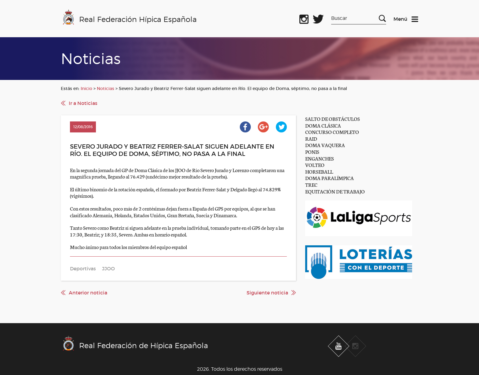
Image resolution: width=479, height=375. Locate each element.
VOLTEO (314, 164)
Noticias (105, 88)
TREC (311, 184)
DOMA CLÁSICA (323, 125)
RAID (311, 138)
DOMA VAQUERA (325, 144)
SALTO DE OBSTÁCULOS (332, 118)
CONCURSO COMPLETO (332, 131)
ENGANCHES (319, 158)
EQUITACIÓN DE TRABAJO (335, 191)
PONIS (312, 151)
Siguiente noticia (267, 292)
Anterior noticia (88, 292)
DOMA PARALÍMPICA (329, 177)
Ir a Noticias (83, 103)
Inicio (86, 88)
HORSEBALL (319, 171)
